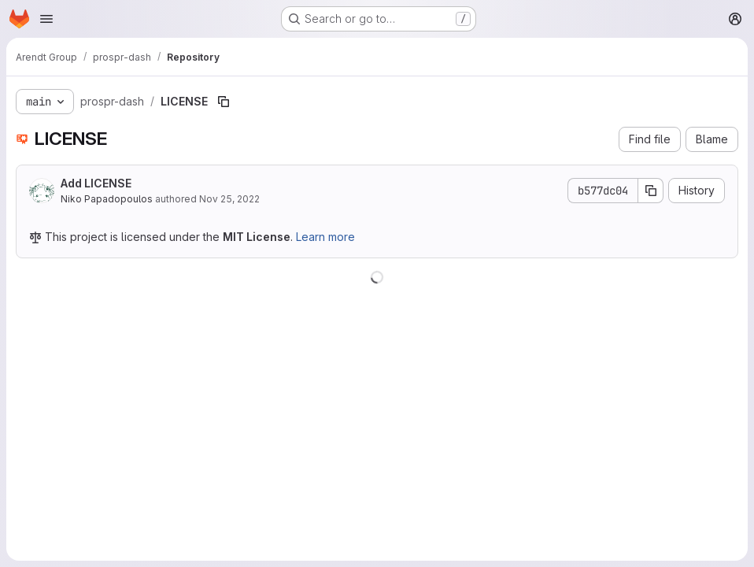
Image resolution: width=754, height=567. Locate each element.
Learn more (325, 236)
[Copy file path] (223, 101)
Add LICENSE (96, 183)
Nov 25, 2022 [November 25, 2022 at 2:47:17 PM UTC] (229, 199)
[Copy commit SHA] (650, 190)
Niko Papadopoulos (107, 199)
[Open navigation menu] (46, 19)
